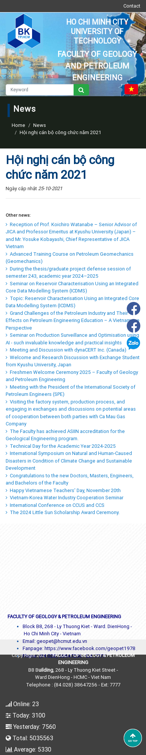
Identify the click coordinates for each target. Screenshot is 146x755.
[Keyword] (40, 89)
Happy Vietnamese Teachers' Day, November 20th (63, 490)
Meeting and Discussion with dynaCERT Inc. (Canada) (66, 350)
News (39, 125)
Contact (131, 6)
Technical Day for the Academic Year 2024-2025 (61, 446)
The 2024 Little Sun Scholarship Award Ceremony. (63, 512)
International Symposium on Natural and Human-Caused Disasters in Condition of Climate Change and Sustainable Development (69, 460)
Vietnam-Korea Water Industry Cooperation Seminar (64, 497)
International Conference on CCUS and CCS (55, 505)
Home (18, 125)
